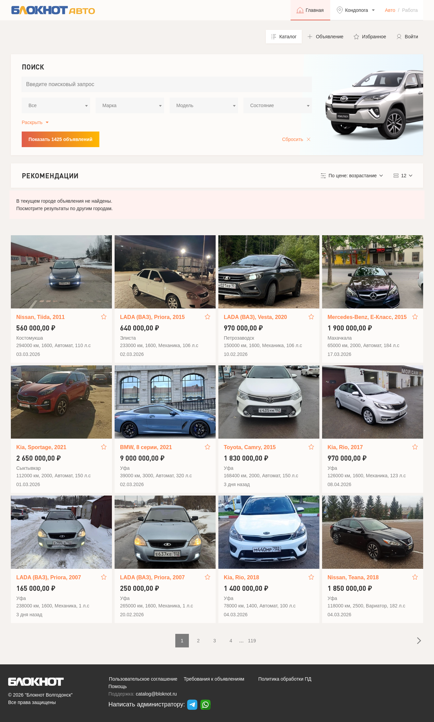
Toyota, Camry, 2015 (250, 447)
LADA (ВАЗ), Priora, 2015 (152, 317)
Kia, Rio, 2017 (345, 447)
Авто (390, 10)
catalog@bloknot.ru (156, 694)
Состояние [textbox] (262, 105)
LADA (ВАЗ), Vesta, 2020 (255, 317)
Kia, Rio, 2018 (241, 577)
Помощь (117, 686)
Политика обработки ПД (285, 679)
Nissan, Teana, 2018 (353, 577)
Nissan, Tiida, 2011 (40, 317)
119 (252, 640)
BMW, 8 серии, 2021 (146, 447)
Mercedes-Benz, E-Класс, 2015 (367, 317)
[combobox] (56, 105)
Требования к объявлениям (214, 679)
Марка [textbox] (109, 105)
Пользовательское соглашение (143, 679)
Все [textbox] (32, 105)
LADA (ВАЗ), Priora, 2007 (48, 577)
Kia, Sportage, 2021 (41, 447)
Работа (410, 10)
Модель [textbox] (184, 105)
